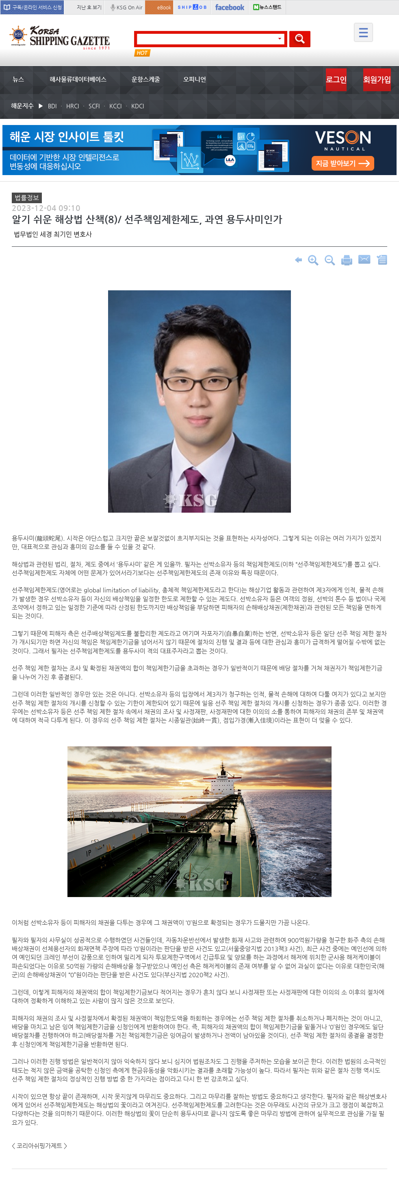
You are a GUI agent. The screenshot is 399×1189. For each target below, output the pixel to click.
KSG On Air (129, 7)
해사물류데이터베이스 (78, 79)
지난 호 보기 (89, 7)
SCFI (94, 106)
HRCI (72, 106)
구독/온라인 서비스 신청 (37, 7)
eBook (164, 7)
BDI (52, 106)
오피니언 (194, 79)
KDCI (137, 106)
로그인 (336, 79)
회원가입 (377, 79)
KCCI (115, 106)
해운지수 (22, 105)
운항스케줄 (146, 79)
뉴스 (18, 79)
